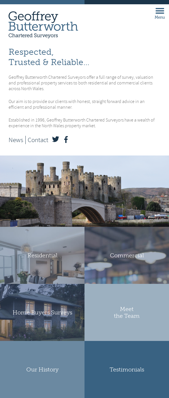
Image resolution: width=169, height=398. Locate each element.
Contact (38, 140)
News (16, 140)
